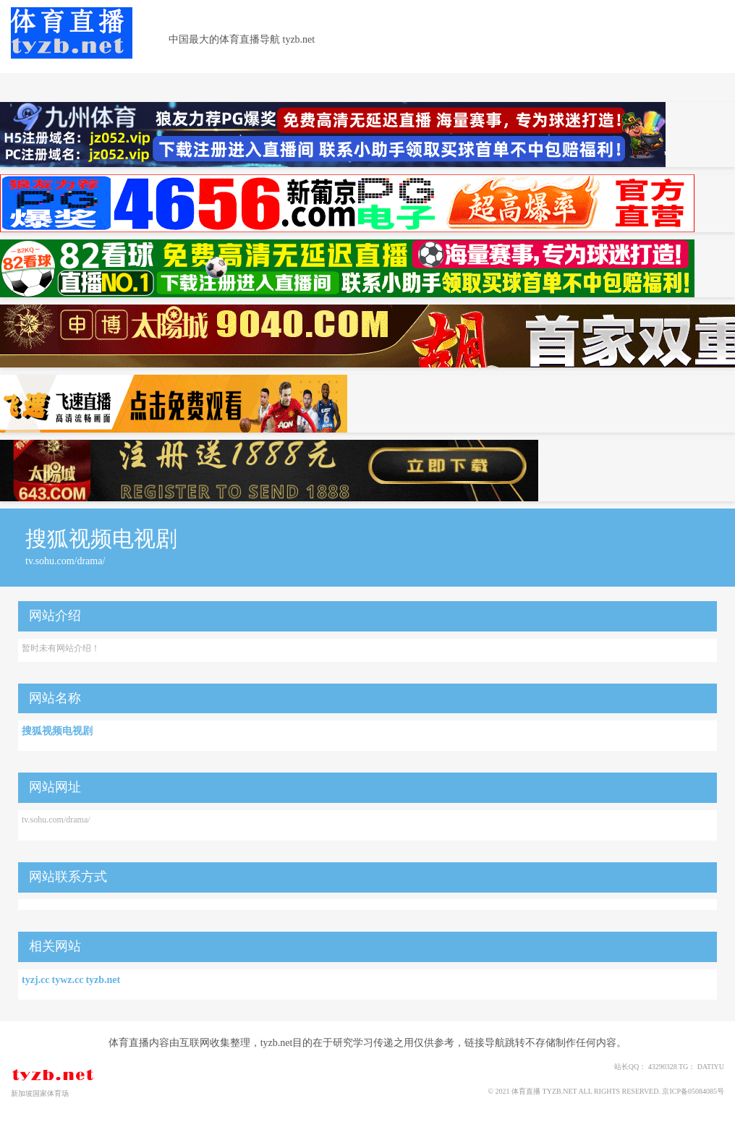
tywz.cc (67, 979)
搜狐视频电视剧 (57, 731)
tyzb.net (102, 979)
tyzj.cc (35, 979)
